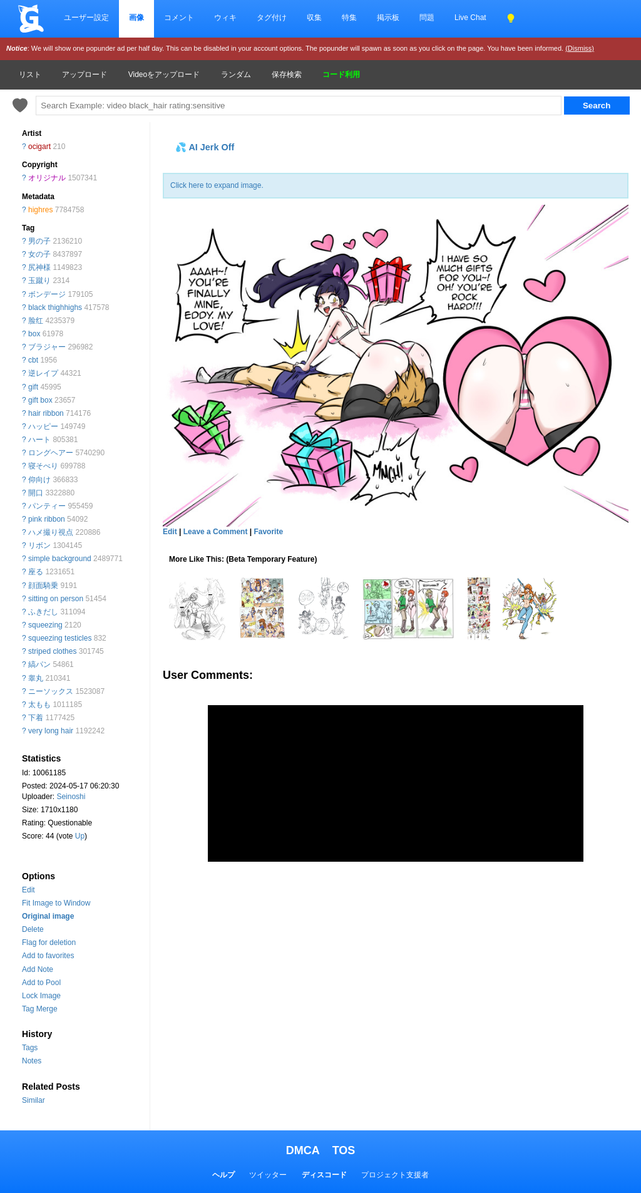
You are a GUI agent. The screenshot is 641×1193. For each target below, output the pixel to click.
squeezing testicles (59, 638)
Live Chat (470, 17)
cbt (33, 360)
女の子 (39, 254)
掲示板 (388, 17)
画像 (136, 17)
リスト (30, 74)
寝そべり (43, 466)
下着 (35, 717)
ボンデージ (47, 294)
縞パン (39, 664)
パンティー (47, 506)
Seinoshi (70, 796)
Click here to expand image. (217, 185)
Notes (31, 1060)
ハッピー (43, 426)
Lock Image (41, 995)
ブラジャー (47, 347)
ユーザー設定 (86, 17)
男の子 (39, 241)
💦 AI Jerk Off (204, 147)
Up (80, 836)
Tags (30, 1047)
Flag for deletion (49, 942)
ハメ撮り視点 (50, 532)
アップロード (84, 74)
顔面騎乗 (43, 585)
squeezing (45, 625)
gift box (40, 400)
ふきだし (43, 611)
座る (35, 571)
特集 (349, 17)
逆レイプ (43, 373)
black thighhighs (55, 307)
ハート (39, 439)
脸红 (35, 320)
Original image (48, 916)
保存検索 (287, 74)
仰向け (39, 479)
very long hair (50, 730)
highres (40, 209)
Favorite (268, 531)
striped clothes (52, 651)
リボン (39, 545)
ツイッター (268, 1174)
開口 (35, 492)
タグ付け (272, 17)
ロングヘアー (50, 452)
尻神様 (39, 267)
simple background (59, 558)
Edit (28, 890)
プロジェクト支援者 (395, 1174)
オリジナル (47, 177)
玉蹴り (39, 280)
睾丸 (35, 678)
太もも (39, 704)
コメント (179, 17)
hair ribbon (46, 413)
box (34, 333)
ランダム (236, 74)
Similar (33, 1100)
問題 (426, 17)
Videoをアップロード (164, 74)
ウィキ (225, 17)
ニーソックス (50, 691)
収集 (314, 17)
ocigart (39, 146)
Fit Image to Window (56, 903)
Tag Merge (40, 1008)
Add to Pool (41, 982)
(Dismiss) (579, 48)
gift (33, 387)
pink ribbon (46, 519)
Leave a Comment (215, 531)
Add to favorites (48, 955)
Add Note (37, 969)
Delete (33, 929)
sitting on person (55, 598)
